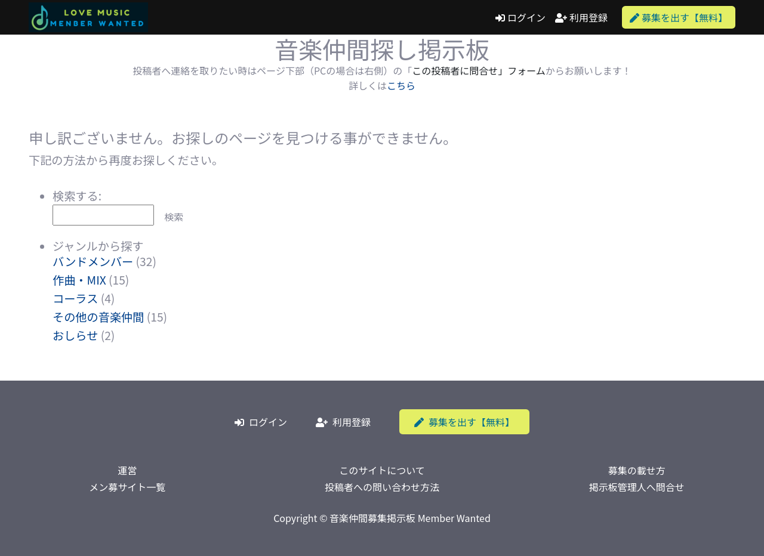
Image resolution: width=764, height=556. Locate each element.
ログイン (520, 17)
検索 (173, 216)
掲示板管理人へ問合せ (637, 487)
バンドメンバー (93, 261)
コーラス (75, 298)
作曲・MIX (79, 279)
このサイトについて (382, 470)
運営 (127, 470)
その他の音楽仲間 (98, 316)
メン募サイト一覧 (127, 487)
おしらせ (75, 335)
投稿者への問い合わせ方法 (382, 487)
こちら (401, 85)
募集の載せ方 (637, 470)
